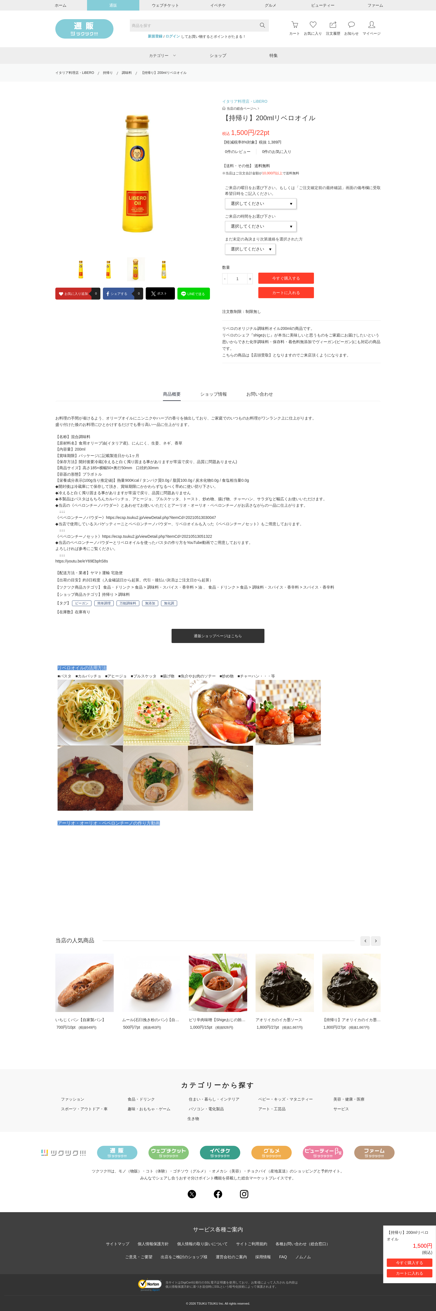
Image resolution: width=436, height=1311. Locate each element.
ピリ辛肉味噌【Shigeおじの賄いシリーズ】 (227, 1020)
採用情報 (263, 1257)
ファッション (72, 1099)
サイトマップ (117, 1244)
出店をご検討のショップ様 (184, 1257)
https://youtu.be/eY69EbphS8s (81, 561)
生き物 (193, 1118)
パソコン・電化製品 (206, 1109)
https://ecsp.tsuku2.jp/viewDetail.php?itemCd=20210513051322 (157, 536)
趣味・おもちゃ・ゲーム (149, 1109)
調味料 (127, 73)
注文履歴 (333, 28)
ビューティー (323, 5)
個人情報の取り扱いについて (202, 1244)
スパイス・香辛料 (318, 587)
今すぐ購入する (286, 278)
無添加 (150, 603)
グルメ (270, 5)
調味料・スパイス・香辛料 (170, 587)
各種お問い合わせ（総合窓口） (303, 1244)
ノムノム (303, 1257)
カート (294, 28)
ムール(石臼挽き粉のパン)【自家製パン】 (158, 1020)
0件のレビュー (238, 151)
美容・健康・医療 (349, 1099)
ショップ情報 (213, 394)
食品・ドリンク (116, 587)
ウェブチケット (165, 5)
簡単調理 (104, 603)
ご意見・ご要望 (138, 1257)
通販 (113, 5)
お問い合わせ (259, 394)
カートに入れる (286, 292)
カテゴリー (162, 55)
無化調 (169, 603)
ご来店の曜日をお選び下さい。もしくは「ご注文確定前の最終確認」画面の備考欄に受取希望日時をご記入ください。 (303, 190)
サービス (341, 1109)
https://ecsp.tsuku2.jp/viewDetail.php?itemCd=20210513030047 (161, 517)
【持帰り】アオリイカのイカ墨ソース (355, 1020)
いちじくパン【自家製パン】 (80, 1020)
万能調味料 (128, 603)
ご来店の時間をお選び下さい (250, 216)
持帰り (108, 73)
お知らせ (351, 28)
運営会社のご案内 (231, 1257)
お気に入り (313, 28)
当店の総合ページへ (240, 108)
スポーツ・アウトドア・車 (84, 1109)
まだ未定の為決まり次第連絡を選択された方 (264, 239)
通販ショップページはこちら (218, 636)
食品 (139, 587)
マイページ (372, 28)
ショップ (218, 55)
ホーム (60, 5)
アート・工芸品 (272, 1109)
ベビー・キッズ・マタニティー (285, 1099)
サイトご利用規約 (251, 1244)
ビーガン (81, 603)
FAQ (283, 1257)
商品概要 (172, 394)
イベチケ (218, 5)
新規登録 (155, 36)
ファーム (375, 5)
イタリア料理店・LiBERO (74, 73)
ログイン (172, 36)
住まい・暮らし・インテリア (214, 1099)
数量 (226, 267)
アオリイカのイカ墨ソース (279, 1020)
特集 (273, 55)
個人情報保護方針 (153, 1244)
